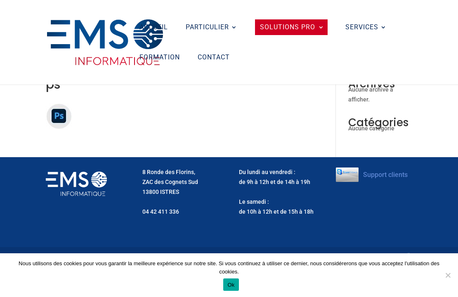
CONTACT (214, 57)
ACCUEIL (153, 27)
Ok (230, 285)
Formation (159, 57)
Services (361, 27)
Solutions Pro (287, 27)
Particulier (207, 27)
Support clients (385, 175)
